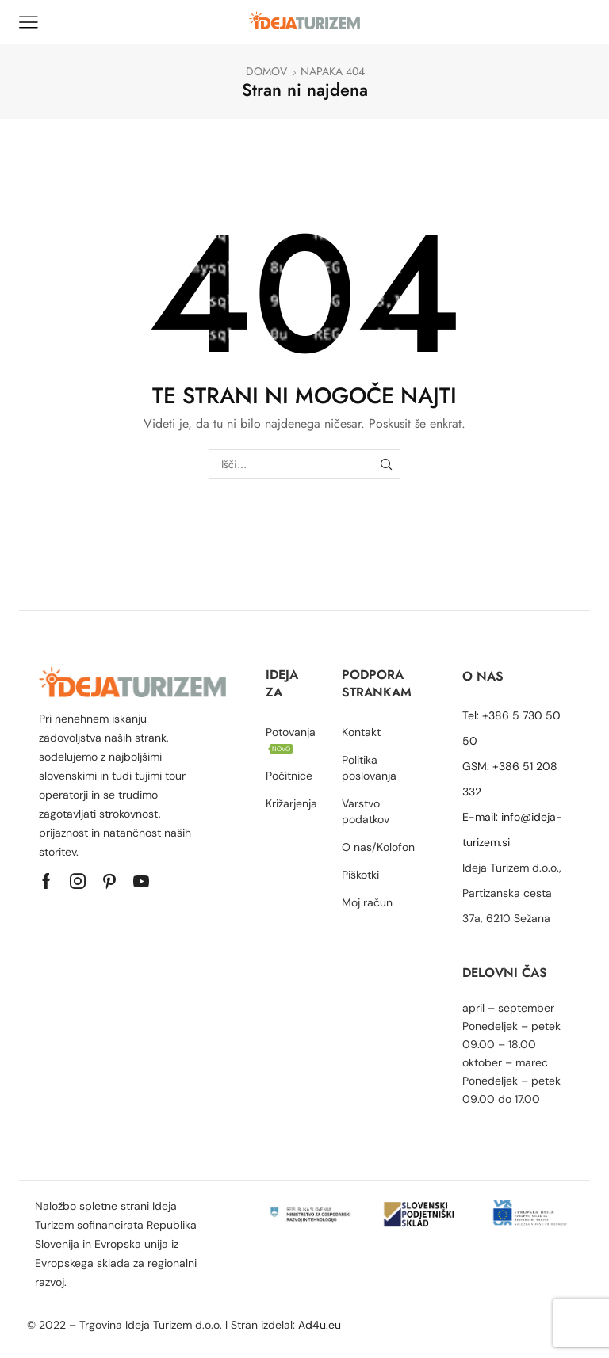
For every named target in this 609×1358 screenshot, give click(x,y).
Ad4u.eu (321, 1325)
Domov (266, 71)
